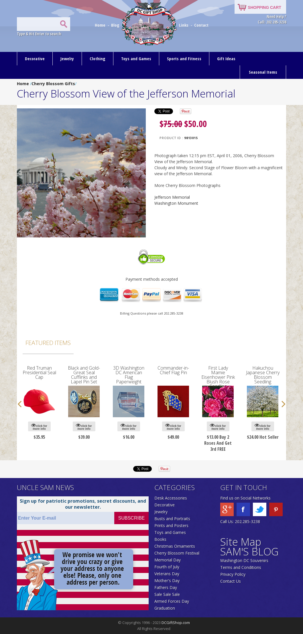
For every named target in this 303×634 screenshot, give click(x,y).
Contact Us (230, 581)
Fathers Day (165, 587)
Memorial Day (167, 560)
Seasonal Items (263, 72)
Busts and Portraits (172, 518)
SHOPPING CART (264, 7)
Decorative (35, 58)
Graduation (164, 608)
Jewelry (67, 58)
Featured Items (48, 343)
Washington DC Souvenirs (244, 560)
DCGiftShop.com (176, 622)
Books (160, 539)
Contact (201, 25)
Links (184, 25)
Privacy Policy (232, 574)
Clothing (97, 58)
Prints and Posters (171, 525)
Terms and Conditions (240, 567)
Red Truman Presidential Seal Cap (39, 372)
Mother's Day (167, 580)
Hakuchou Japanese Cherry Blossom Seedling (263, 375)
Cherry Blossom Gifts (53, 83)
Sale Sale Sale (167, 594)
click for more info (39, 426)
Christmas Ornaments (174, 546)
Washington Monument (176, 203)
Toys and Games (136, 58)
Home (101, 25)
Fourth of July (166, 566)
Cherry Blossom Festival (176, 553)
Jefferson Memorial (172, 197)
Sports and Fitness (184, 58)
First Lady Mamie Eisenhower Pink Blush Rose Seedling (218, 377)
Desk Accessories (170, 498)
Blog (116, 25)
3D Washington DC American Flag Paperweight (128, 375)
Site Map (240, 542)
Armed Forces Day (171, 601)
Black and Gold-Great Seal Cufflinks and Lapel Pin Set (84, 375)
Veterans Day (166, 573)
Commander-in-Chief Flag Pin (173, 370)
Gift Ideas (226, 58)
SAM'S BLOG (249, 552)
